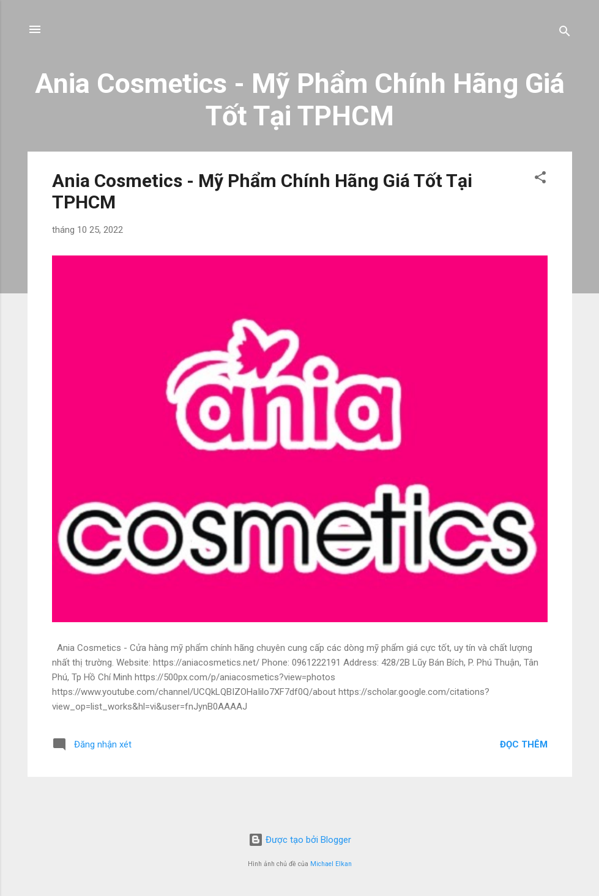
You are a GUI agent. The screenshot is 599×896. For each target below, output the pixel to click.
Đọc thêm (524, 744)
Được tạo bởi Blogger (299, 839)
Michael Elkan (331, 864)
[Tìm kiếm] (564, 33)
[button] (540, 179)
